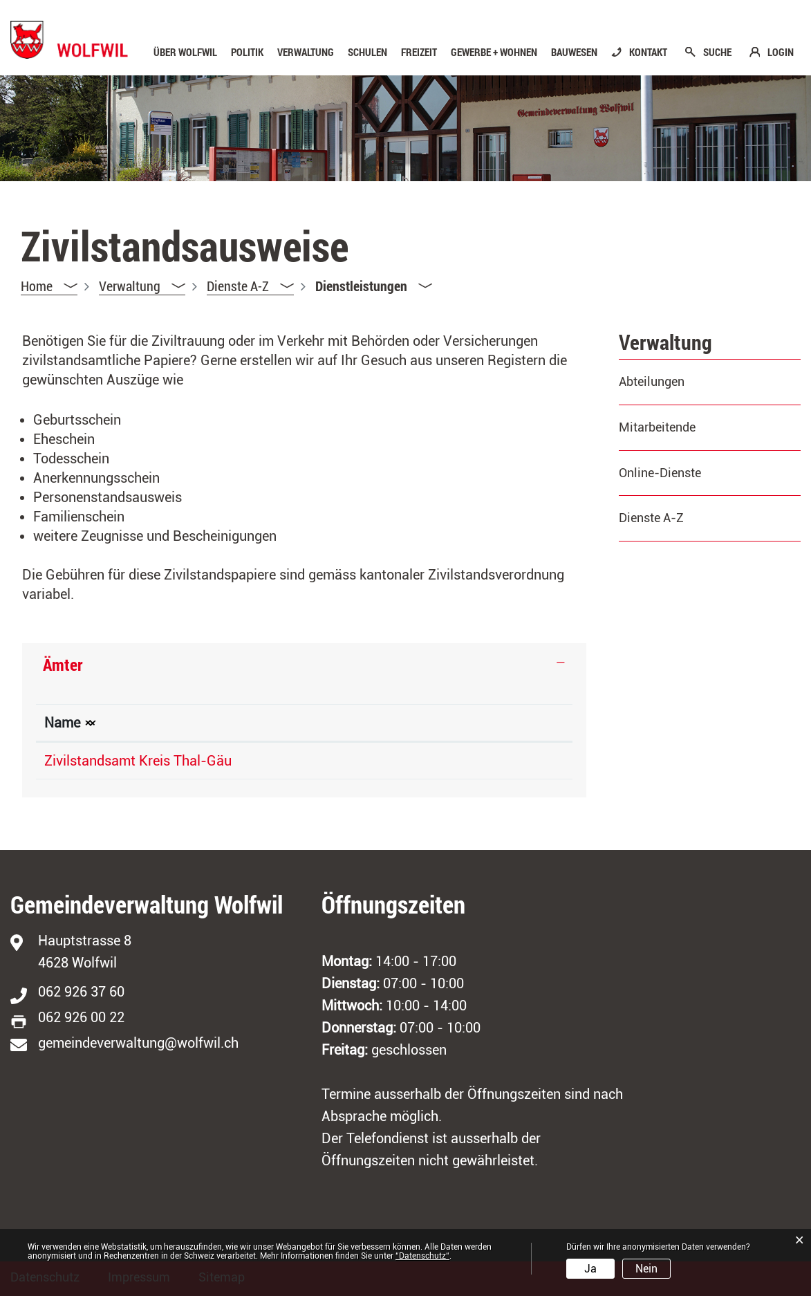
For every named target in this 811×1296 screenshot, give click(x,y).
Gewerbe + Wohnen (494, 52)
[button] (142, 286)
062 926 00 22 (81, 1017)
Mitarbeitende (657, 427)
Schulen (367, 52)
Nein (646, 1268)
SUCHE (717, 52)
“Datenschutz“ (422, 1256)
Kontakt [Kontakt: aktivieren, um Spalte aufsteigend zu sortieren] (511, 722)
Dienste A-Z (651, 517)
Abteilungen (651, 381)
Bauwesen (574, 52)
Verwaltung (305, 52)
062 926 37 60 (81, 991)
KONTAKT (648, 52)
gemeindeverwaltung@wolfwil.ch (138, 1043)
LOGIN (780, 52)
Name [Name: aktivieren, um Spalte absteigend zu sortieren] (62, 722)
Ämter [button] (63, 665)
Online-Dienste (660, 472)
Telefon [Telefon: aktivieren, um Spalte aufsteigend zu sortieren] (360, 722)
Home (37, 286)
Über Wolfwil (185, 52)
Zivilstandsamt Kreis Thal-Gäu (138, 760)
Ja (590, 1268)
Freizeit (419, 52)
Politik (247, 52)
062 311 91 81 (381, 760)
